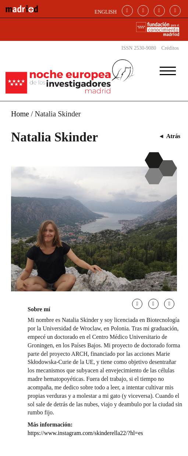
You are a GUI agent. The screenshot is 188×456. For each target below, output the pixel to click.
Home (20, 114)
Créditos (170, 48)
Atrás (173, 136)
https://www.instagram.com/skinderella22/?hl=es (85, 433)
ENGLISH (106, 12)
